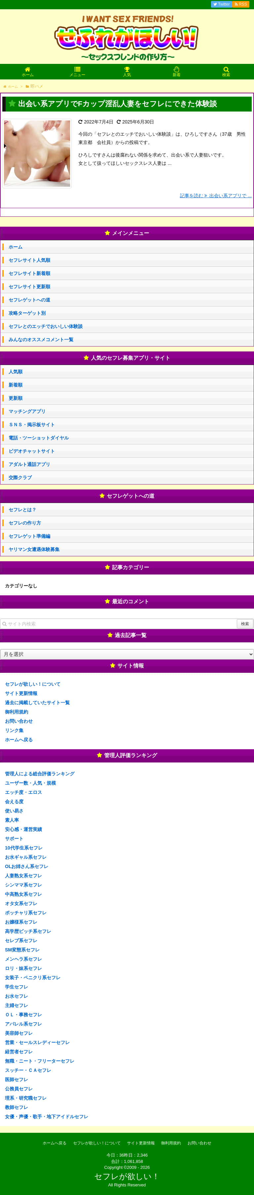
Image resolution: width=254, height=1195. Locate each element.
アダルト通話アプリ (29, 464)
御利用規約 (16, 711)
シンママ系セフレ (23, 885)
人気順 (15, 371)
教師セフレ (16, 1107)
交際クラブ (20, 477)
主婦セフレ (16, 1005)
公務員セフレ (19, 1088)
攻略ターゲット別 (27, 313)
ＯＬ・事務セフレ (23, 1014)
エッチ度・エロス (23, 792)
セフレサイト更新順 (29, 286)
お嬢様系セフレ (21, 922)
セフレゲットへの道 (29, 300)
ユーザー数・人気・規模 (30, 783)
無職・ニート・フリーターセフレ (39, 1061)
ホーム (15, 247)
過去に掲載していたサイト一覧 (37, 702)
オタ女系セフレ (21, 903)
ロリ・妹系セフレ (23, 968)
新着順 (15, 385)
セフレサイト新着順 (29, 273)
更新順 (15, 398)
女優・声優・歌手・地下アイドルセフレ (46, 1116)
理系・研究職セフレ (26, 1098)
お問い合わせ (19, 721)
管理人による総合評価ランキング (39, 773)
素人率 (12, 820)
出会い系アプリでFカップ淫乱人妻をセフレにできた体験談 (117, 104)
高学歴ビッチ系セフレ (28, 931)
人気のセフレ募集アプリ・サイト (130, 358)
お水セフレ (16, 996)
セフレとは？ (22, 509)
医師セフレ (16, 1079)
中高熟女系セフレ (23, 894)
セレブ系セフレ (21, 940)
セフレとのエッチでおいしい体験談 (46, 326)
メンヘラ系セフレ (23, 959)
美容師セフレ (19, 1033)
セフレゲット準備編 (29, 536)
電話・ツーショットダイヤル (39, 438)
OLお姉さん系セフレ (26, 866)
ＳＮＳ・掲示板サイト (32, 424)
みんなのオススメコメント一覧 (41, 339)
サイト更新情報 (21, 693)
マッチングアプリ (27, 411)
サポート (14, 838)
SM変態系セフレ (22, 949)
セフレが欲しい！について (33, 684)
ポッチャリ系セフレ (26, 912)
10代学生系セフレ (24, 847)
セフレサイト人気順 (29, 260)
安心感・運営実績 (23, 829)
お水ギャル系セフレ (26, 857)
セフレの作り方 (25, 523)
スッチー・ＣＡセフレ (28, 1070)
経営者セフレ (19, 1051)
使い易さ (14, 810)
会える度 (14, 801)
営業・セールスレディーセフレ (37, 1042)
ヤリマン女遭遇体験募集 (34, 549)
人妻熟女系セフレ (23, 875)
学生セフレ (16, 986)
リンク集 (14, 730)
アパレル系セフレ (23, 1024)
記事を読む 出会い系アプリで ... (216, 195)
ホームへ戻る (19, 739)
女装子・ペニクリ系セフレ (33, 977)
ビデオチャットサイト (32, 451)
